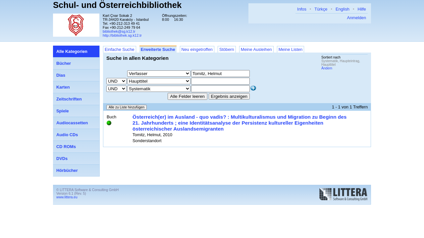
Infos (301, 9)
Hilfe (361, 9)
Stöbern (226, 49)
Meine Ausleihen (256, 49)
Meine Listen (291, 49)
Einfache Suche (119, 49)
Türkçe (320, 9)
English (342, 9)
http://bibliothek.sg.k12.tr (122, 35)
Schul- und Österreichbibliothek (117, 5)
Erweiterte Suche (158, 49)
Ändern (326, 68)
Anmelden (356, 17)
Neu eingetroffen (197, 49)
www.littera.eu (67, 197)
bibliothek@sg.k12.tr (119, 31)
